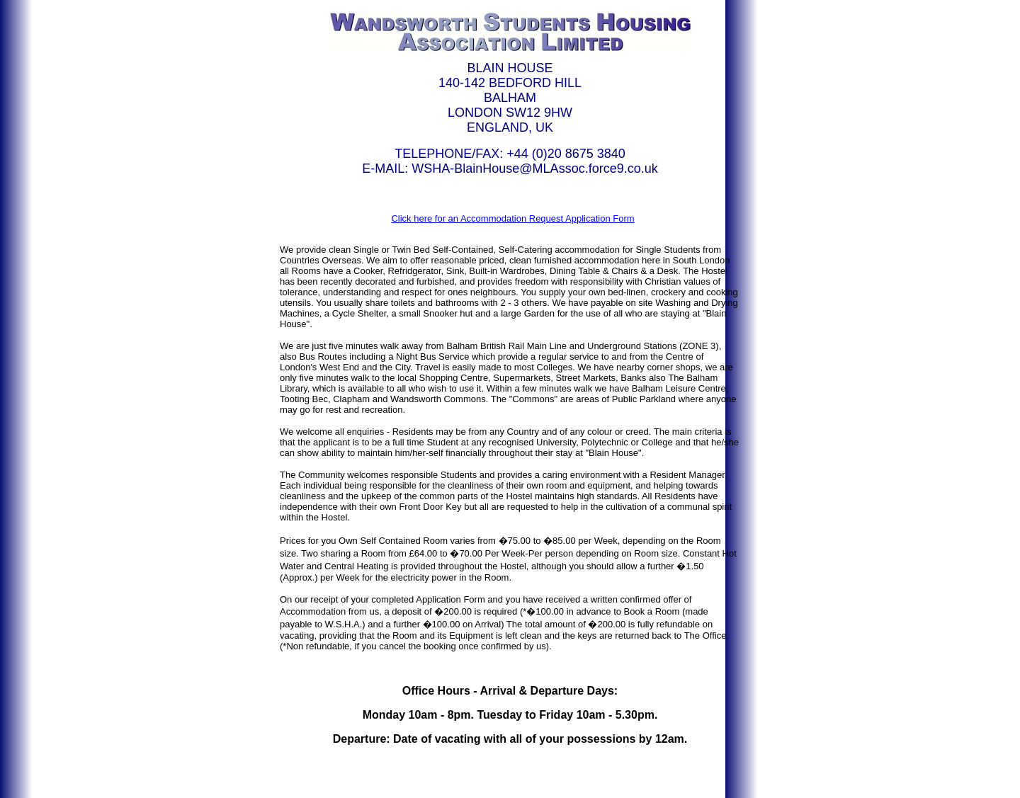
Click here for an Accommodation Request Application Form (512, 218)
